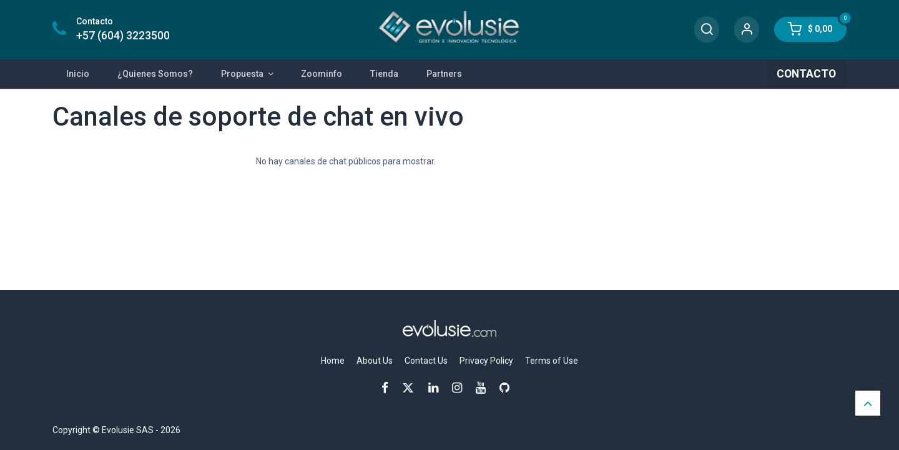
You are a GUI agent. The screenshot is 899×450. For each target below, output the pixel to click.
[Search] (706, 29)
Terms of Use (551, 361)
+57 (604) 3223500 (123, 35)
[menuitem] (78, 74)
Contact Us (426, 361)
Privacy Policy (486, 361)
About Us (374, 361)
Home (333, 361)
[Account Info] (746, 29)
